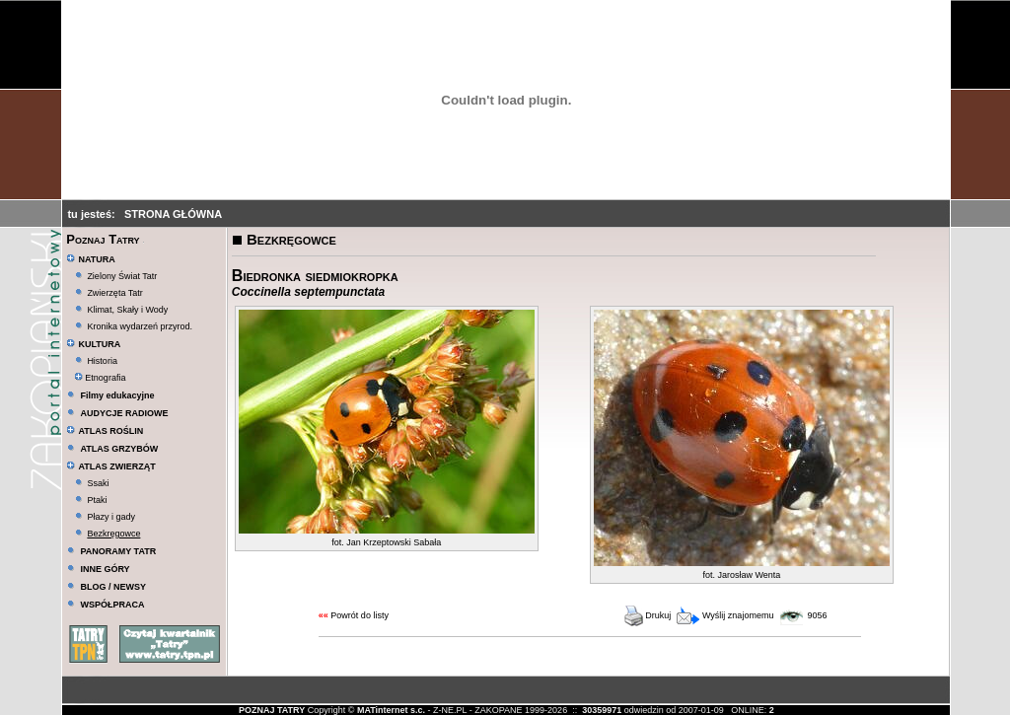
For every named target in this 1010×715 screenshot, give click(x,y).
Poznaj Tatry (102, 239)
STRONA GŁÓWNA (173, 214)
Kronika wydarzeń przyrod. (139, 326)
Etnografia (100, 378)
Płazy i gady (111, 517)
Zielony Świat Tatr (122, 276)
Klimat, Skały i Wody (127, 310)
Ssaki (97, 483)
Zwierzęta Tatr (114, 293)
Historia (102, 361)
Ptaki (97, 500)
